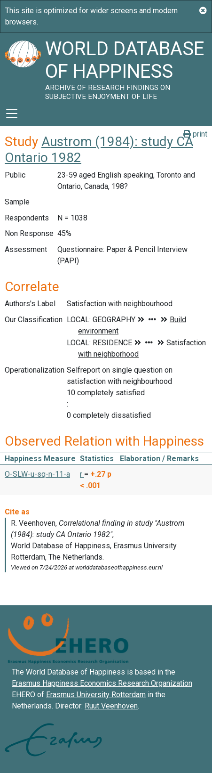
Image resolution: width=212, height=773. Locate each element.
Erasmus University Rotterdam (96, 694)
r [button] (82, 474)
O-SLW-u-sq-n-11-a (37, 474)
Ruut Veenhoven (111, 705)
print (195, 134)
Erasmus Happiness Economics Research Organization (102, 683)
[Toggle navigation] (12, 113)
